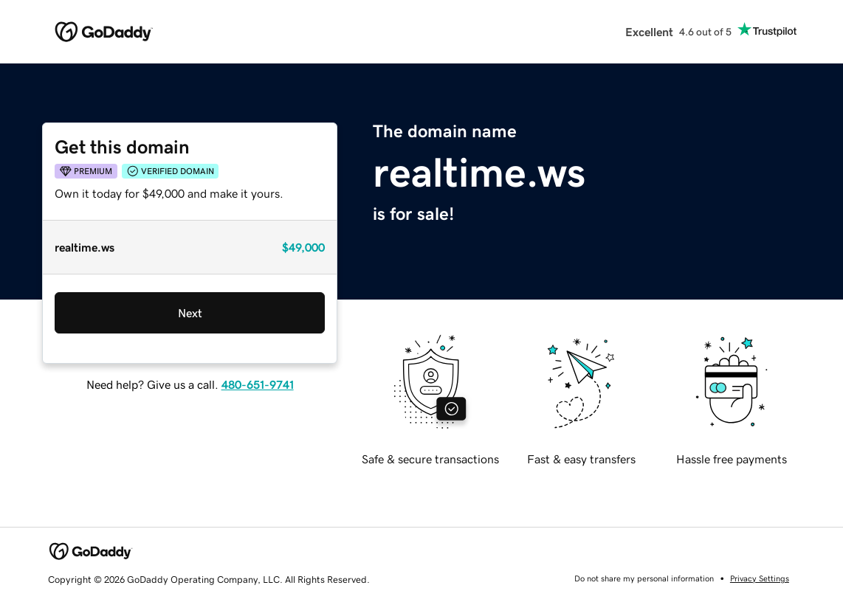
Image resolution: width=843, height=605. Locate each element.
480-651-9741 (257, 384)
